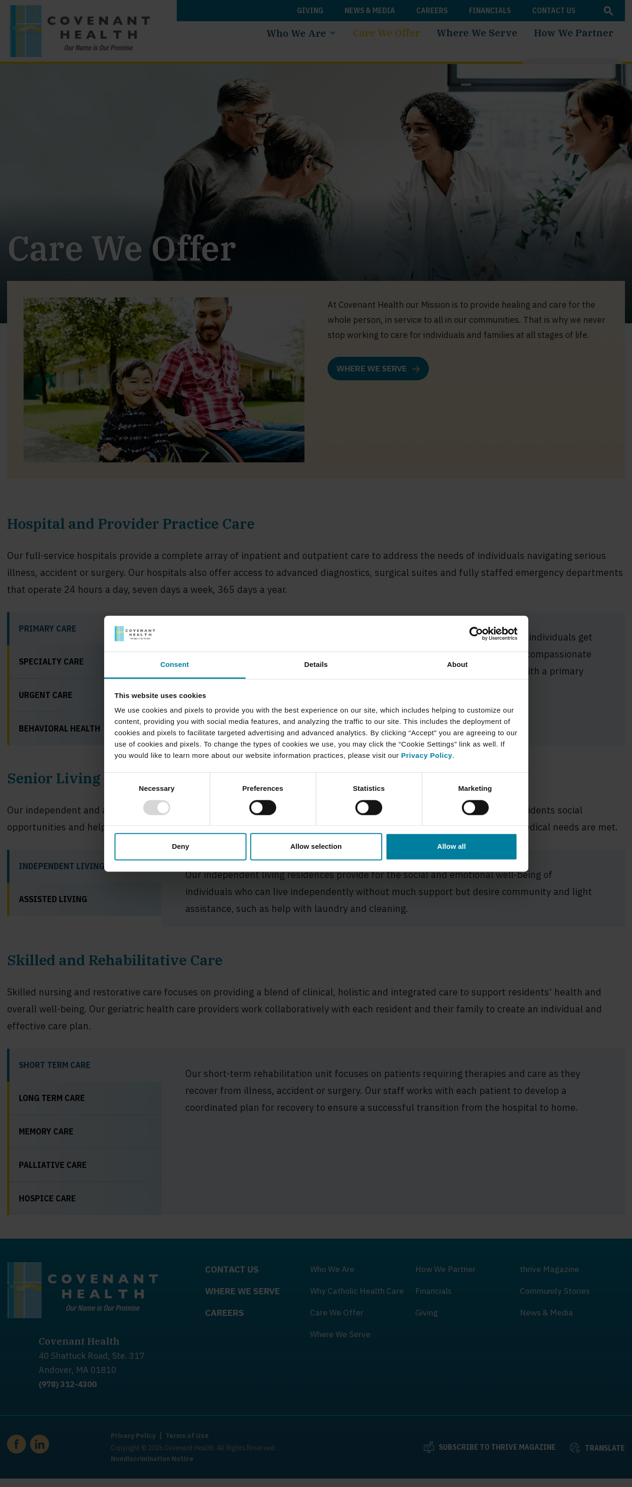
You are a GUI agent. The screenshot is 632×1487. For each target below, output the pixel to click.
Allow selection (316, 847)
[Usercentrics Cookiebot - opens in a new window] (476, 633)
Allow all (451, 847)
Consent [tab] (174, 665)
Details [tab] (316, 665)
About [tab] (457, 665)
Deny (180, 847)
